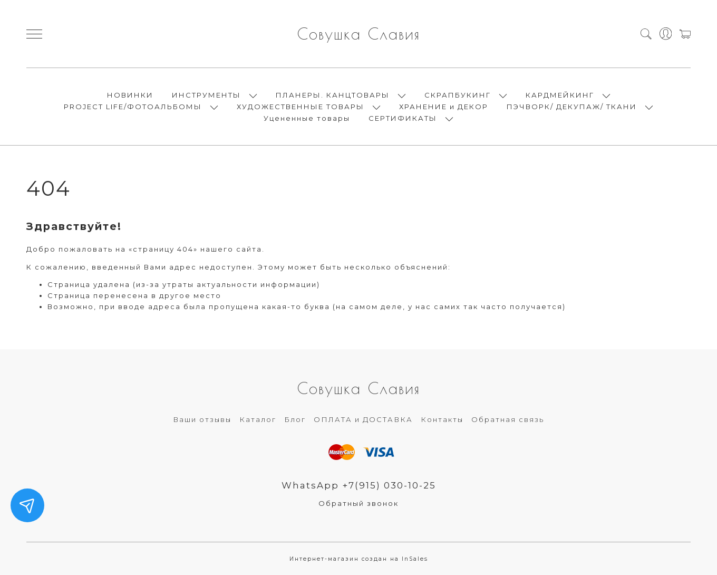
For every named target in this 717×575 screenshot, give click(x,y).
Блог (295, 419)
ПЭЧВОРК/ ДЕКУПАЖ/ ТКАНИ (572, 106)
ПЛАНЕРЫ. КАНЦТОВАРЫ (333, 95)
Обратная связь (507, 419)
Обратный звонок (358, 503)
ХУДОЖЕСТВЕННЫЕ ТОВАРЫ (300, 106)
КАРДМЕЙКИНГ (560, 95)
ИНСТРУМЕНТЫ (206, 95)
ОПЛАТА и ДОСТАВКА (363, 419)
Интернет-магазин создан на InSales (358, 558)
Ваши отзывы (202, 419)
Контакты (442, 419)
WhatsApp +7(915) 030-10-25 (359, 485)
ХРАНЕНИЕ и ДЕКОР (443, 106)
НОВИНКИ (130, 95)
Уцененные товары (307, 118)
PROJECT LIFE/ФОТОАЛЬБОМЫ (133, 106)
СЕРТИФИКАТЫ (403, 118)
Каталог (257, 419)
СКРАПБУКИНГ (457, 95)
